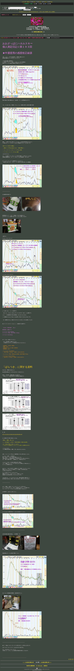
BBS (35, 1)
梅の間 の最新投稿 (31, 665)
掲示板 (13, 14)
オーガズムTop (39, 665)
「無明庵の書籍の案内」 (38, 31)
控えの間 (24, 1)
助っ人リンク (19, 14)
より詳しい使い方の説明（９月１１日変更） (47, 11)
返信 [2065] (72, 659)
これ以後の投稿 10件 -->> (46, 662)
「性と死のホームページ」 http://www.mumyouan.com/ (28, 11)
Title (16, 14)
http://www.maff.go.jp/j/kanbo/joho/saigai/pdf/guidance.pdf (12, 434)
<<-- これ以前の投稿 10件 (28, 662)
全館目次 (28, 1)
